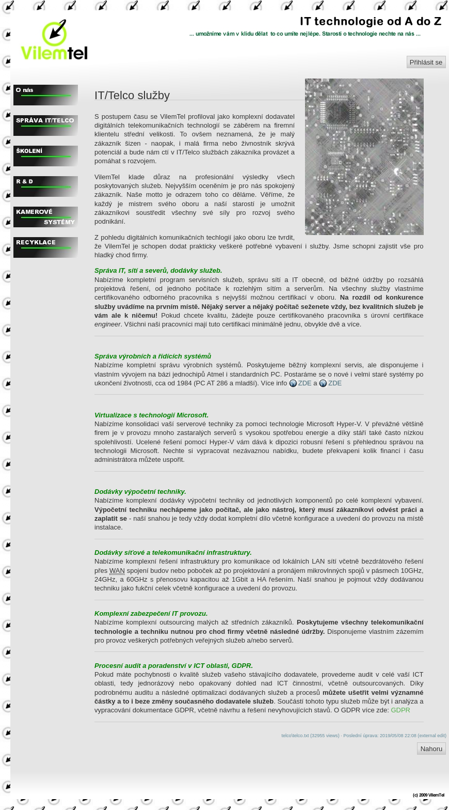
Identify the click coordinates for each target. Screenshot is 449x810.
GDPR (400, 710)
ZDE (305, 383)
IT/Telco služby (132, 95)
